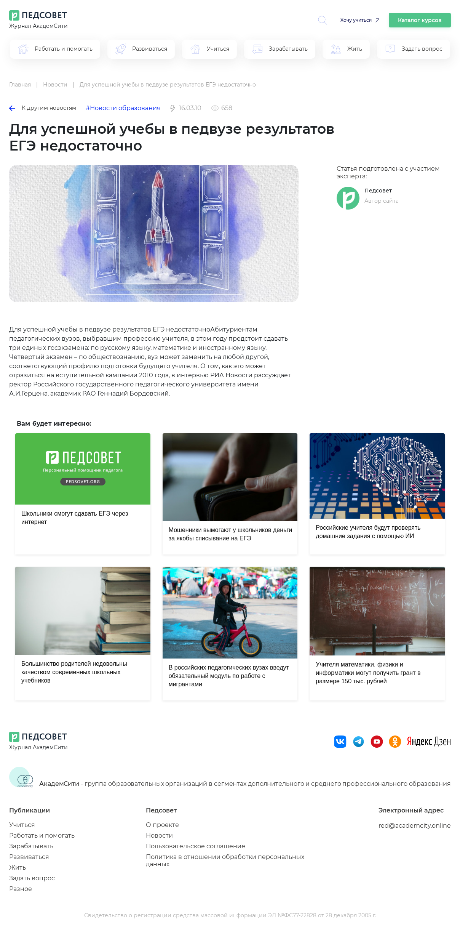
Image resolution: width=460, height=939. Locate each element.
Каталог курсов (420, 20)
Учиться (22, 824)
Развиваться (29, 856)
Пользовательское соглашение (195, 846)
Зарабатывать (31, 846)
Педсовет (378, 190)
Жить (17, 867)
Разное (20, 889)
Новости (159, 835)
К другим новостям (42, 107)
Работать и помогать (42, 835)
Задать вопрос (32, 878)
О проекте (162, 824)
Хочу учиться (356, 20)
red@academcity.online (415, 825)
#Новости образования (123, 108)
